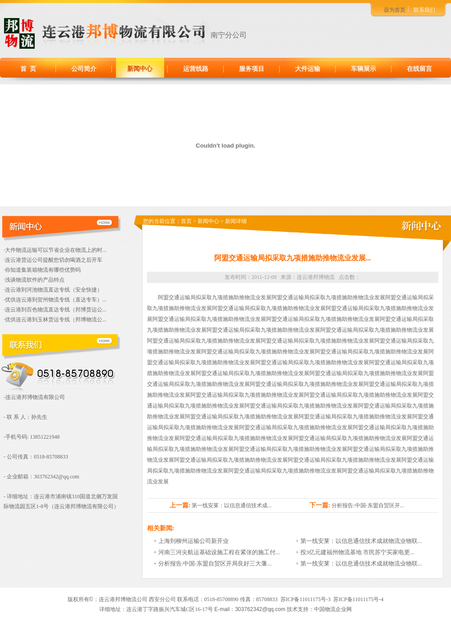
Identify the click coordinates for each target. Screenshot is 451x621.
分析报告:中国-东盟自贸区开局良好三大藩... (215, 563)
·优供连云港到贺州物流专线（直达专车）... (55, 300)
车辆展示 (363, 68)
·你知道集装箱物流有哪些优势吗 (42, 270)
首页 (186, 221)
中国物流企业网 (333, 609)
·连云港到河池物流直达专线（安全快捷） (53, 290)
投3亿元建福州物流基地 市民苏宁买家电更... (357, 552)
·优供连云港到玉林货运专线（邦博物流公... (55, 319)
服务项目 (251, 68)
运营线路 (195, 68)
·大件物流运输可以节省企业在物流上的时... (55, 250)
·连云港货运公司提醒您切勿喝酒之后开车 (53, 260)
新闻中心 (139, 68)
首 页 (28, 68)
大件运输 (307, 68)
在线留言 (419, 68)
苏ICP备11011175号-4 (358, 599)
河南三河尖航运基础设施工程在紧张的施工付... (219, 552)
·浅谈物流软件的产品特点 (34, 280)
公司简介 (84, 68)
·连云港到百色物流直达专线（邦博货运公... (55, 309)
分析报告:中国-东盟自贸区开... (367, 505)
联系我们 (424, 10)
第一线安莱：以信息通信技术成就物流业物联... (361, 541)
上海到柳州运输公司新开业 (193, 541)
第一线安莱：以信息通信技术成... (232, 505)
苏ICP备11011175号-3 (306, 599)
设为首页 (394, 10)
